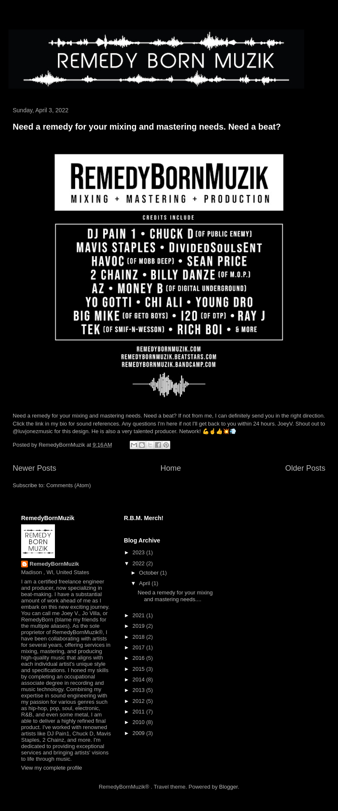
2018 (139, 637)
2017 (139, 647)
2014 (139, 679)
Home (171, 468)
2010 (139, 722)
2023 (139, 552)
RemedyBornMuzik (54, 564)
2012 (139, 701)
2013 (139, 690)
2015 (139, 669)
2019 (139, 626)
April (145, 583)
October (149, 573)
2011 (139, 711)
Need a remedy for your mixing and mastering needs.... (175, 595)
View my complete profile (51, 768)
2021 (139, 615)
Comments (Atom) (68, 485)
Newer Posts (34, 468)
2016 (139, 658)
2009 (139, 733)
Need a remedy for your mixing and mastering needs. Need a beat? (147, 126)
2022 (139, 563)
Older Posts (305, 468)
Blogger (228, 787)
